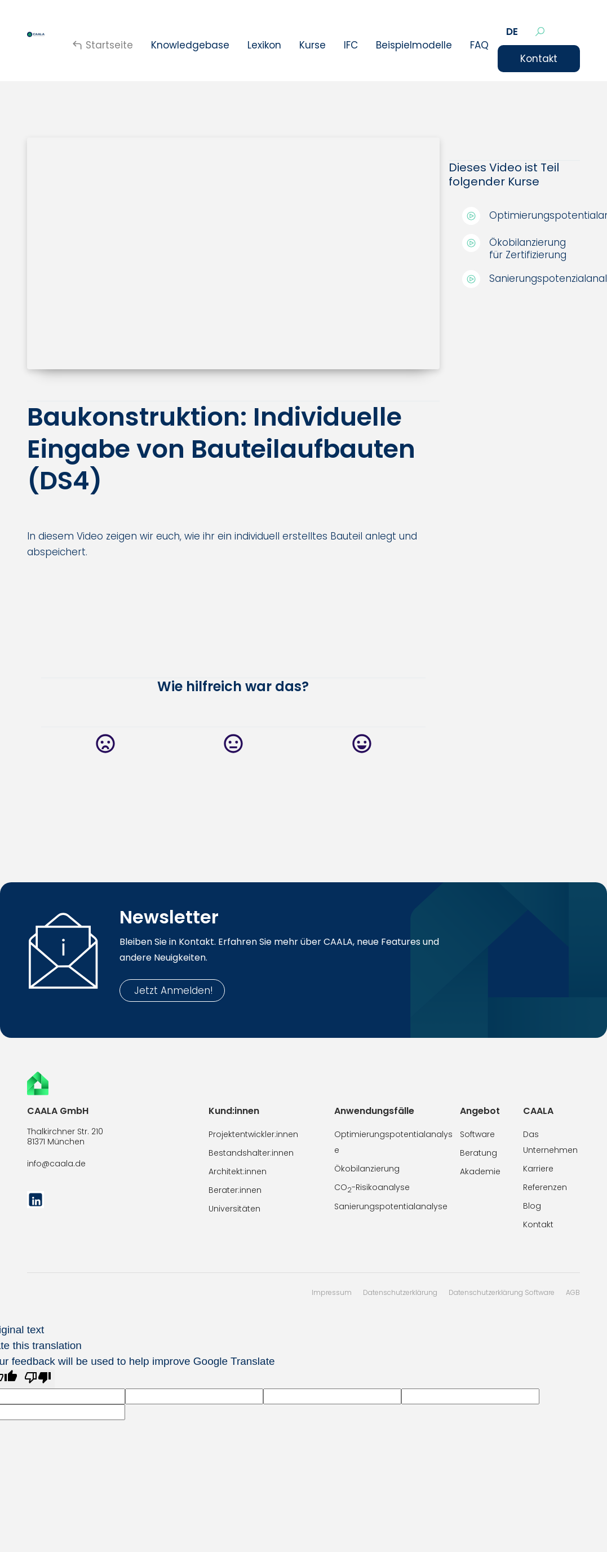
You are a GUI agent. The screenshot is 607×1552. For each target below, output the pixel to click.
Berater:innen (235, 1190)
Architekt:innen (238, 1171)
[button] (512, 31)
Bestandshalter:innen (251, 1153)
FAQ (479, 45)
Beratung (478, 1153)
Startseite (109, 45)
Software (477, 1134)
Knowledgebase (190, 45)
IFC (351, 45)
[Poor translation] (38, 1379)
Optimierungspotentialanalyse (393, 1142)
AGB (573, 1292)
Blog (532, 1205)
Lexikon (264, 45)
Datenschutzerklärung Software (502, 1292)
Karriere (538, 1168)
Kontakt (538, 58)
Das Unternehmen (550, 1142)
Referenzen (545, 1187)
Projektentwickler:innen (253, 1134)
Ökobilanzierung (367, 1168)
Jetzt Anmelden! (172, 990)
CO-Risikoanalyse (372, 1188)
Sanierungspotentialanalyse (391, 1206)
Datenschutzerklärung (400, 1292)
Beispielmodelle (414, 45)
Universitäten (234, 1208)
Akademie (480, 1171)
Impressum (332, 1292)
